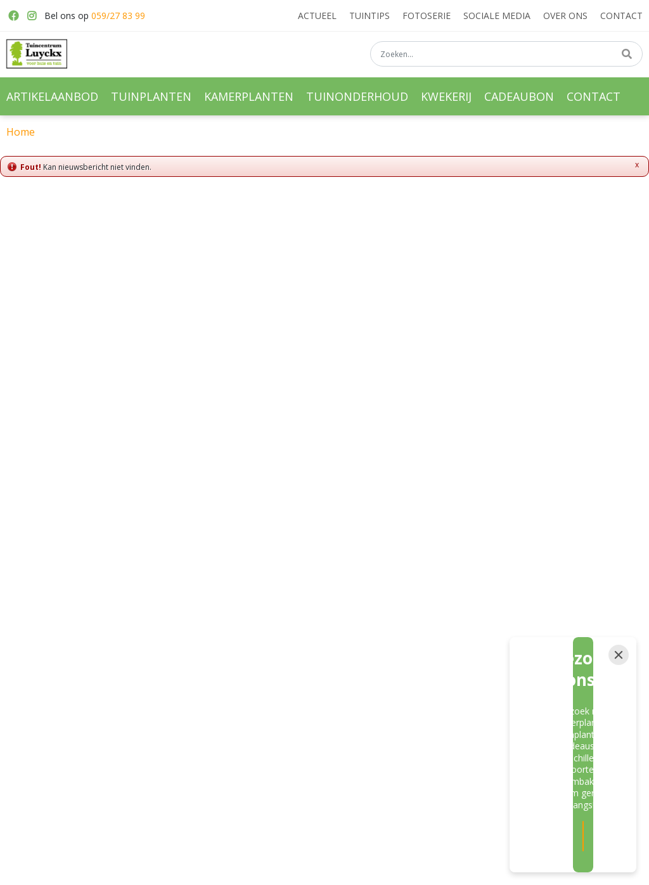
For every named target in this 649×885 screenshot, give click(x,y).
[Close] (618, 735)
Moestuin (294, 690)
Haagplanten (408, 690)
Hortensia (402, 712)
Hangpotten (193, 725)
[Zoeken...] (506, 56)
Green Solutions (348, 868)
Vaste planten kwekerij (427, 646)
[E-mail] (292, 569)
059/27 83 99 (118, 16)
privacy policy (459, 537)
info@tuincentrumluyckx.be (536, 681)
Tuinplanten (193, 659)
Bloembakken (197, 703)
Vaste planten (303, 646)
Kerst (286, 712)
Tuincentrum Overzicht (430, 868)
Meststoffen (299, 669)
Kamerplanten (198, 681)
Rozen (395, 669)
